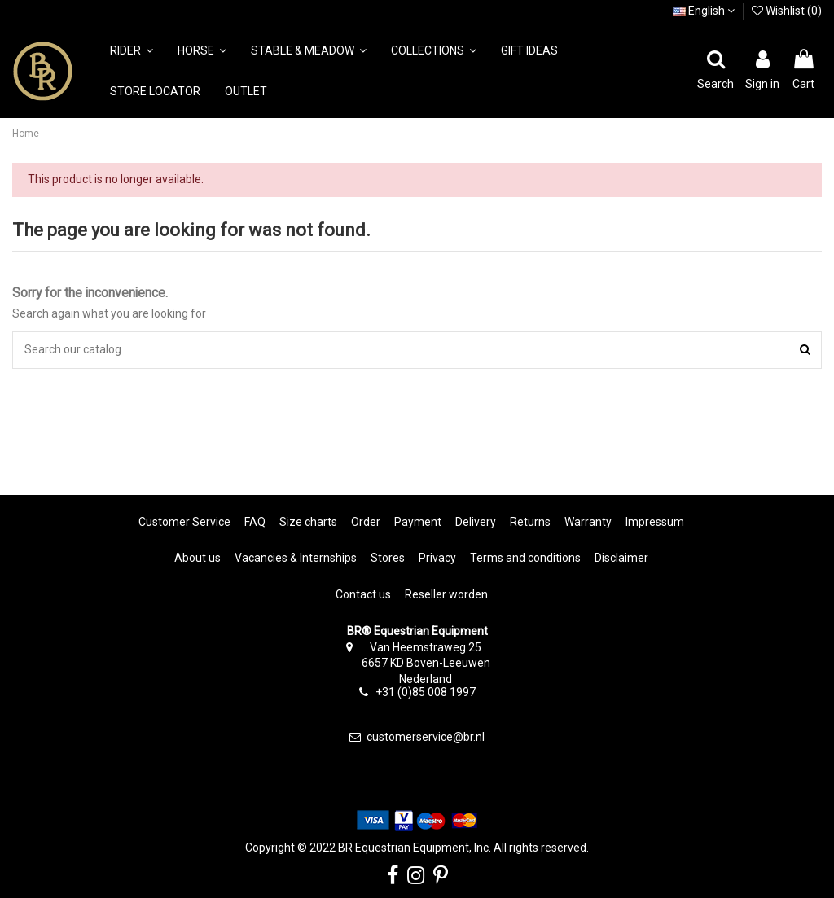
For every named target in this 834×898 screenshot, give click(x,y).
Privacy (437, 557)
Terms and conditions (525, 557)
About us (197, 557)
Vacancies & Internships (296, 557)
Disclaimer (621, 557)
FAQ (255, 521)
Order (365, 521)
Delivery (475, 521)
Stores (388, 557)
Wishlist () (787, 10)
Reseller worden (446, 594)
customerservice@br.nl (426, 736)
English (704, 10)
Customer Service (184, 521)
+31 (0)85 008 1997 (425, 692)
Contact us (363, 594)
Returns (530, 521)
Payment (417, 521)
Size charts (308, 521)
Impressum (655, 521)
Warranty (588, 521)
